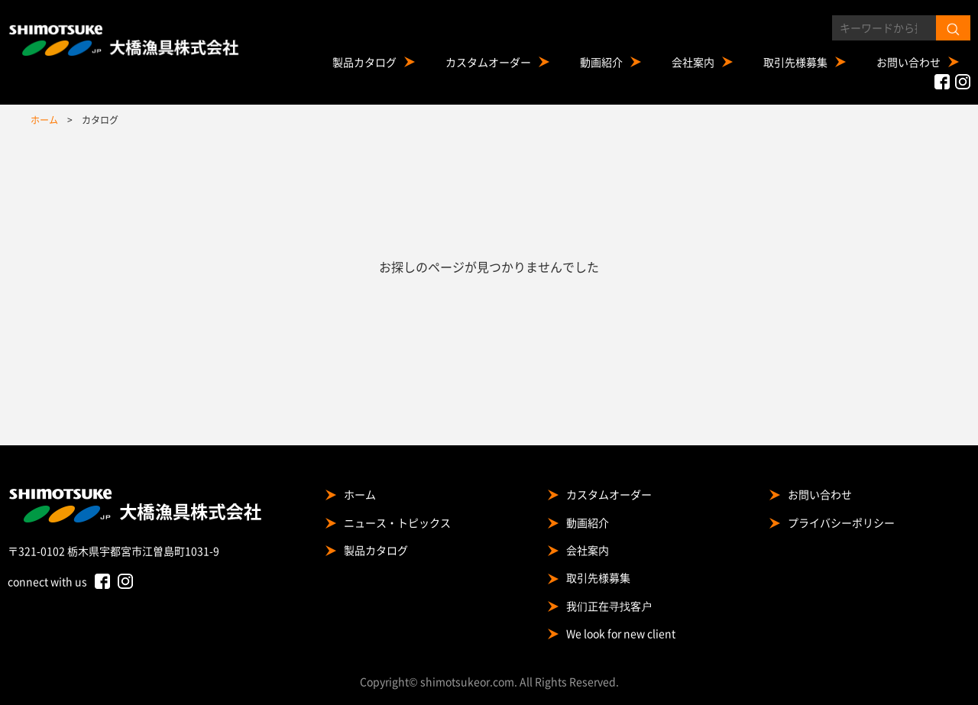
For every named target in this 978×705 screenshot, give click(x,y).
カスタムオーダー (488, 62)
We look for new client (620, 633)
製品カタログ (364, 62)
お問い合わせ (908, 62)
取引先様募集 (795, 62)
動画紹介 (601, 62)
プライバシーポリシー (841, 522)
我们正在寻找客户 (609, 605)
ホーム (360, 494)
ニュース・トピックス (397, 522)
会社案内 (693, 62)
